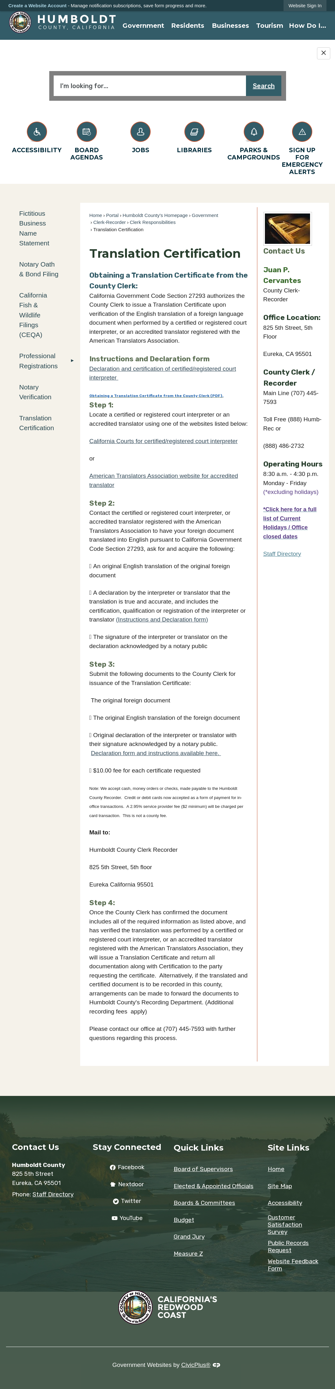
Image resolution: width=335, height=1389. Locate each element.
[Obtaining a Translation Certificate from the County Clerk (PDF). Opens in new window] (156, 395)
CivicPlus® (195, 1365)
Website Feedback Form (293, 1265)
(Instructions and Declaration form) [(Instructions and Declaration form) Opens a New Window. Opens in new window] (162, 619)
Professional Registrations (38, 360)
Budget (184, 1220)
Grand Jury (189, 1236)
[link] (305, 5)
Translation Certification (36, 422)
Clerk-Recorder (109, 222)
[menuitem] (143, 25)
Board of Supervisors (203, 1169)
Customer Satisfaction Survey (285, 1225)
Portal (112, 215)
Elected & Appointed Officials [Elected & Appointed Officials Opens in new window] (214, 1186)
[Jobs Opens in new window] (141, 136)
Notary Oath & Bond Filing (38, 269)
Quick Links (199, 1147)
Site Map (280, 1186)
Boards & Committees (204, 1202)
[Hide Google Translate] (323, 53)
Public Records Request (288, 1247)
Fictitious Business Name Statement (34, 228)
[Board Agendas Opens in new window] (87, 139)
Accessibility (285, 1202)
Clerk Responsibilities (153, 222)
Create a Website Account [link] (38, 5)
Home (95, 215)
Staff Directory (282, 553)
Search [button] (264, 86)
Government (205, 215)
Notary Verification (35, 391)
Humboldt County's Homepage (155, 215)
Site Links (288, 1147)
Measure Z (188, 1253)
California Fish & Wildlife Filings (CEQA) (33, 315)
